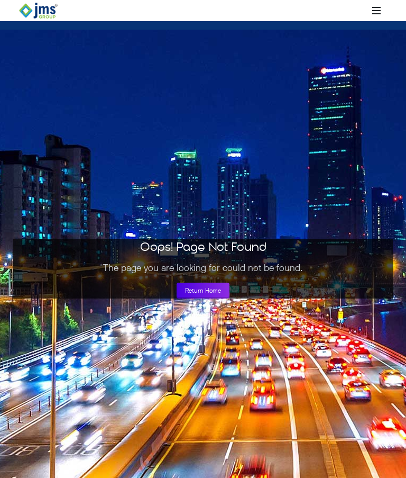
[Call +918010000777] (334, 10)
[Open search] (360, 10)
